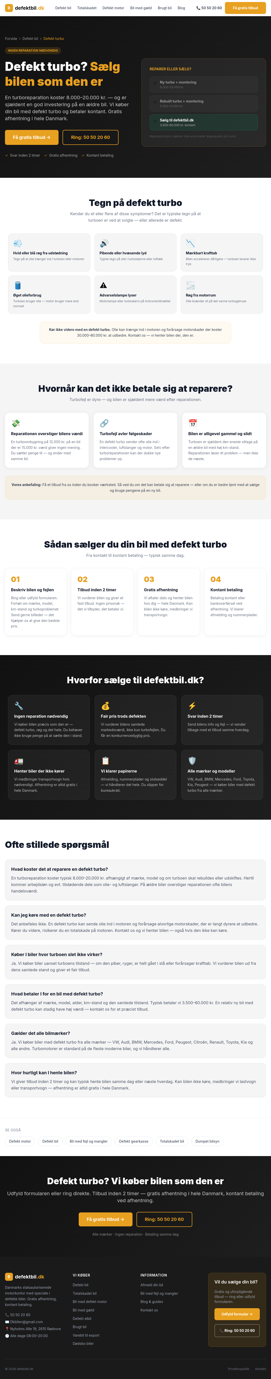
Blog (181, 8)
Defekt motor (113, 8)
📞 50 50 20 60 (209, 8)
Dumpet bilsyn (207, 1141)
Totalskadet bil (172, 1141)
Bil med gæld (141, 8)
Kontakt (260, 1369)
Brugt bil (165, 8)
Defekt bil (63, 8)
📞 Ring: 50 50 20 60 (237, 1330)
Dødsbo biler (83, 1343)
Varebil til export (86, 1335)
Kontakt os (149, 1310)
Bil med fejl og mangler (89, 1141)
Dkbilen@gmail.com (26, 1322)
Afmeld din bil (151, 1285)
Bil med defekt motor (90, 1301)
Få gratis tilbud (245, 8)
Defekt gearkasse (133, 1141)
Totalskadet (87, 8)
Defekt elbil (82, 1318)
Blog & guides (151, 1301)
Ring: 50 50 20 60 (90, 137)
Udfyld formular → (237, 1314)
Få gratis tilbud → (32, 137)
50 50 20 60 (20, 1315)
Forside (11, 38)
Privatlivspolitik (238, 1369)
